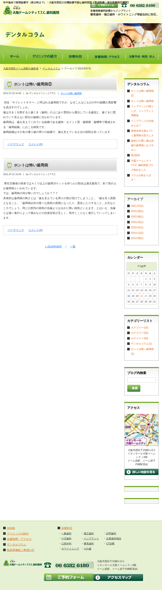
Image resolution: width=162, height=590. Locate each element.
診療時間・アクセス (19, 539)
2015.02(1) (137, 222)
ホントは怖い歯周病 (71, 93)
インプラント (91, 538)
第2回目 (135, 155)
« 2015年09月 (53, 246)
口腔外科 (66, 543)
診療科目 (66, 528)
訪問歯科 (111, 533)
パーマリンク (16, 144)
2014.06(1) (137, 238)
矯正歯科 (89, 533)
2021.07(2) (137, 205)
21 (141, 296)
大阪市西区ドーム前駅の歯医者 (21, 68)
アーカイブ (135, 199)
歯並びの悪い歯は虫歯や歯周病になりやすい (142, 145)
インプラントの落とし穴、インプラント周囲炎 (142, 111)
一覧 (73, 246)
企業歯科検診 (113, 538)
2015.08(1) (137, 216)
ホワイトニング (70, 548)
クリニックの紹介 (18, 533)
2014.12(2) (137, 232)
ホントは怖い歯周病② (33, 84)
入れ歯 (87, 548)
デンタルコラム (51, 68)
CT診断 (110, 543)
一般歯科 (66, 533)
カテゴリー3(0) (139, 338)
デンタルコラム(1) (141, 343)
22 (146, 296)
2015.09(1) (137, 211)
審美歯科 (89, 543)
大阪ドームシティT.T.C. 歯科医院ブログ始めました (142, 165)
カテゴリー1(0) (139, 327)
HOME (11, 528)
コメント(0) (35, 144)
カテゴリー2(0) (139, 332)
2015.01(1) (137, 227)
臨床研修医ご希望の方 (20, 550)
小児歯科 (66, 538)
